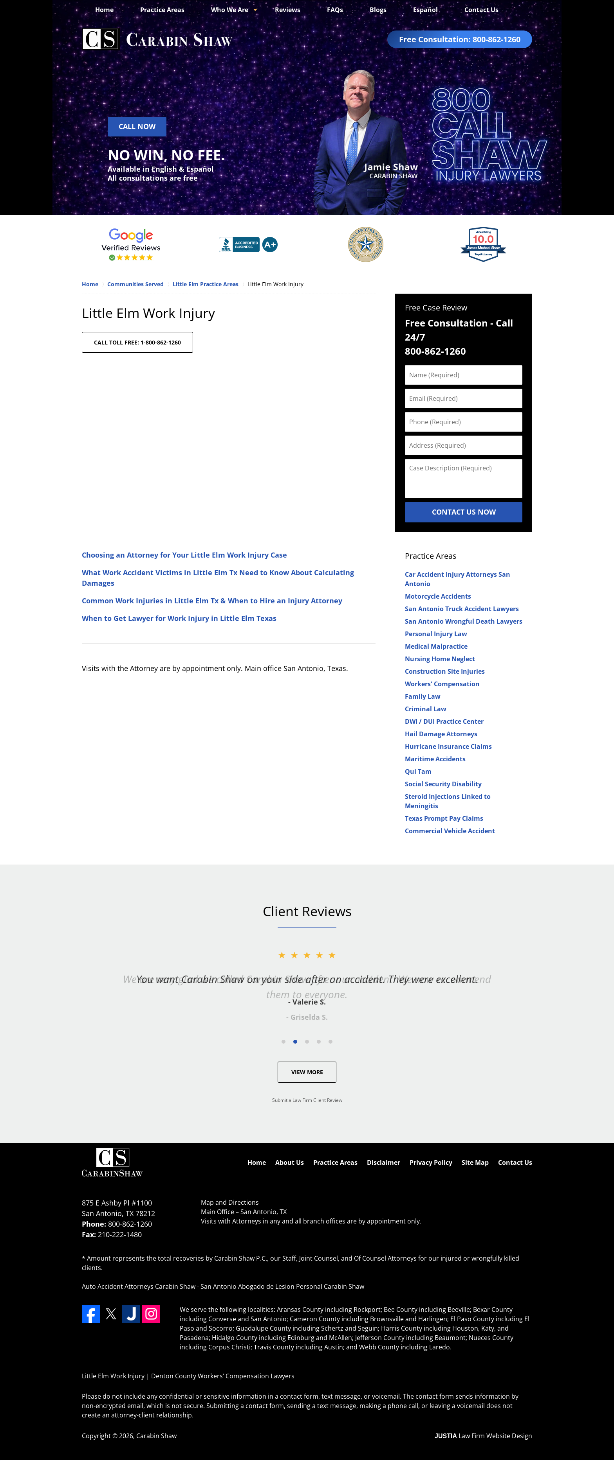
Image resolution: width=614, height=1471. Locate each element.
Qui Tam (418, 771)
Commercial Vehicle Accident (450, 831)
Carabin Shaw (156, 1436)
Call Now (137, 126)
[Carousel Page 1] (283, 1042)
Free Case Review (436, 307)
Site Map (475, 1162)
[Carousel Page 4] (319, 1042)
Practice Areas (162, 9)
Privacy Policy (431, 1162)
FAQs (335, 9)
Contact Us (481, 9)
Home (104, 9)
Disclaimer (383, 1162)
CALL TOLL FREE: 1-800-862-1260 (137, 342)
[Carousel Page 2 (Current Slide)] (295, 1042)
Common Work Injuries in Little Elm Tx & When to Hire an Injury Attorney (212, 600)
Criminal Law (425, 709)
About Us (289, 1162)
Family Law (423, 696)
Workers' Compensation (442, 684)
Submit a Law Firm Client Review (307, 1100)
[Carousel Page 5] (330, 1042)
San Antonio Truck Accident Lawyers (462, 609)
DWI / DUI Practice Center (444, 721)
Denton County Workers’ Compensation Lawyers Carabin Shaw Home (157, 39)
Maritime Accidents (435, 759)
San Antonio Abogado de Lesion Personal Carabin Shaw (282, 1286)
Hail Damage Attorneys (441, 734)
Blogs (378, 9)
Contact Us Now (464, 512)
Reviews (287, 9)
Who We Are (229, 9)
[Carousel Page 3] (307, 1042)
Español (425, 9)
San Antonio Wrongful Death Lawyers (463, 621)
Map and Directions (230, 1202)
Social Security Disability (443, 784)
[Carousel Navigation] (307, 1041)
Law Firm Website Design (483, 1436)
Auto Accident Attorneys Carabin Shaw (138, 1286)
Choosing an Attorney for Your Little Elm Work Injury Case (184, 555)
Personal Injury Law (436, 634)
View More (307, 1072)
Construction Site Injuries (445, 671)
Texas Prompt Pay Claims (444, 818)
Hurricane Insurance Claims (448, 746)
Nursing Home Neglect (440, 659)
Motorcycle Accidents (438, 596)
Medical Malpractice (436, 646)
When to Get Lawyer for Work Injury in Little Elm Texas (179, 618)
